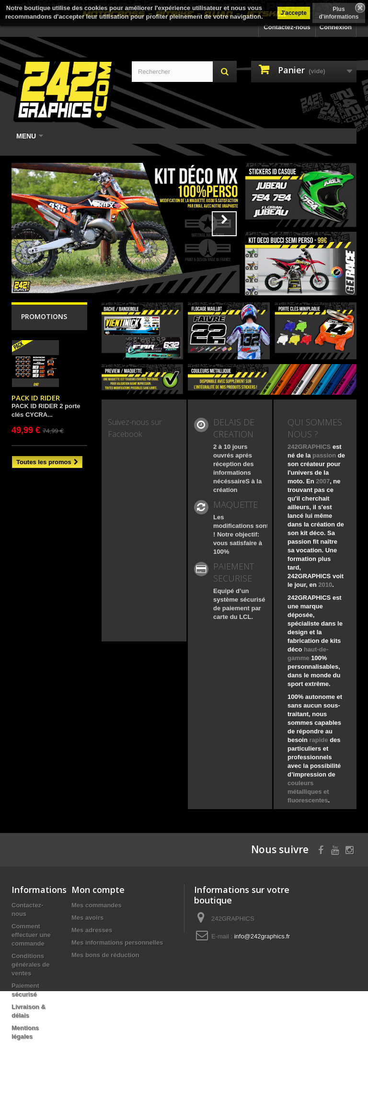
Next (224, 223)
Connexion (336, 27)
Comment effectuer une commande (31, 935)
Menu (29, 136)
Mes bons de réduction (105, 955)
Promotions (44, 316)
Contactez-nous (287, 27)
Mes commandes (96, 905)
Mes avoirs (87, 917)
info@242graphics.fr (262, 936)
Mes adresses (91, 930)
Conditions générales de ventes (31, 964)
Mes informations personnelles (117, 942)
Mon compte (98, 889)
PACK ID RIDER (36, 397)
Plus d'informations (339, 13)
